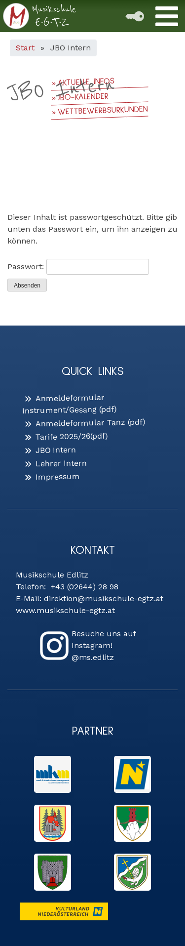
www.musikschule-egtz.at (65, 610)
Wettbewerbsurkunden (103, 111)
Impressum (58, 476)
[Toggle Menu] (166, 16)
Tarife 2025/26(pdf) (72, 436)
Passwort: (78, 267)
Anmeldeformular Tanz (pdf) (91, 422)
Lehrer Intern (61, 463)
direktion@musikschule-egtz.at (103, 598)
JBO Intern (56, 450)
